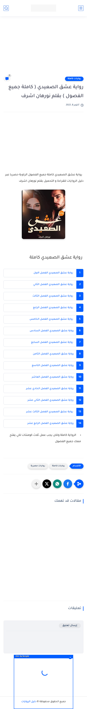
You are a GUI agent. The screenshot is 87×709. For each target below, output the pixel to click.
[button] (67, 483)
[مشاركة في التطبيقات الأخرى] (36, 483)
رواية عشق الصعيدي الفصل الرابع (53, 307)
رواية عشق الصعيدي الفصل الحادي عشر (49, 388)
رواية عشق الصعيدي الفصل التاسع (53, 365)
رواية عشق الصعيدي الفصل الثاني (52, 284)
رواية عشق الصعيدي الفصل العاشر (53, 377)
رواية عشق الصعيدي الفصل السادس (51, 331)
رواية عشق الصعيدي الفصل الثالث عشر (49, 412)
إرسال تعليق (69, 625)
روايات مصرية (38, 466)
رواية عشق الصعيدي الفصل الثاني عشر (51, 400)
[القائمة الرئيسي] (81, 8)
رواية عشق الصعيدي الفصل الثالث (52, 296)
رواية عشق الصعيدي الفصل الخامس (51, 319)
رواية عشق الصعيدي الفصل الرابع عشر (50, 423)
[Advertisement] (42, 47)
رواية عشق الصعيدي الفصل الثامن (53, 354)
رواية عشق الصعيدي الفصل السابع (51, 342)
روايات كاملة (74, 79)
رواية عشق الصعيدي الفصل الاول (53, 273)
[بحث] (6, 8)
